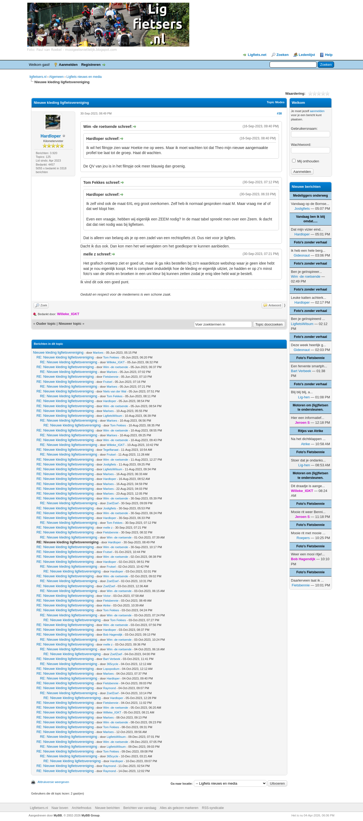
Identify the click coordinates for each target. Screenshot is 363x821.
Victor (107, 595)
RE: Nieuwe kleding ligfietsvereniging (65, 357)
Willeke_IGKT (116, 362)
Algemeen (56, 77)
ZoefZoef (113, 503)
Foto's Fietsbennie (310, 358)
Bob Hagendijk (113, 634)
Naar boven (60, 808)
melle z (108, 527)
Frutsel (107, 381)
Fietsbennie (111, 376)
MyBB (58, 815)
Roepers (303, 538)
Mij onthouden (305, 161)
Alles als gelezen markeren (179, 808)
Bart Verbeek (111, 658)
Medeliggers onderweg (310, 195)
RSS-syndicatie (213, 808)
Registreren (90, 65)
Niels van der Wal (114, 391)
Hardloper (51, 136)
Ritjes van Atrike (310, 431)
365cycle (112, 664)
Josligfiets (109, 464)
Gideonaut (302, 255)
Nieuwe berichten (107, 808)
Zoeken (283, 55)
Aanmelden (68, 65)
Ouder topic (46, 324)
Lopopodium (111, 668)
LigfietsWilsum (112, 415)
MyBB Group (90, 815)
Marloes (98, 352)
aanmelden (317, 111)
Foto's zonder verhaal (310, 242)
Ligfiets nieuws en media (83, 77)
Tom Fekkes (111, 357)
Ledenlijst (307, 55)
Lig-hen (304, 397)
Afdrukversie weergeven (53, 782)
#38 (279, 113)
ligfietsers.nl (37, 77)
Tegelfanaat (110, 449)
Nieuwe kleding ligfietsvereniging (58, 352)
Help (328, 55)
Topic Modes (275, 102)
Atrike (107, 605)
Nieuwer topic (70, 324)
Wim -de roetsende (115, 367)
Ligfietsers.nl (39, 808)
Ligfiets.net (257, 55)
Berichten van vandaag (139, 808)
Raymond (109, 688)
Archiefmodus (81, 808)
